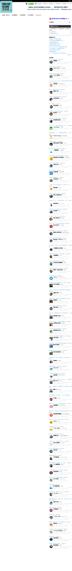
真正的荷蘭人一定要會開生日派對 (57, 48)
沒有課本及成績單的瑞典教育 (54, 261)
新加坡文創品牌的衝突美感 (54, 73)
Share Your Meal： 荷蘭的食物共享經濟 (58, 46)
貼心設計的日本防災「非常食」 (55, 193)
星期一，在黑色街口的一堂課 (54, 89)
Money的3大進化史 (52, 170)
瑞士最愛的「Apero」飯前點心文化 (55, 209)
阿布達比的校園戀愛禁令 (53, 177)
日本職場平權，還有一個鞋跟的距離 (55, 529)
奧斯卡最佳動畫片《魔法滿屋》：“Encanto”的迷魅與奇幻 (59, 395)
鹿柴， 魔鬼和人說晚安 (53, 59)
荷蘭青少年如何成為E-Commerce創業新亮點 (57, 521)
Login (70, 3)
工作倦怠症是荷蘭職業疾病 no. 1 (57, 40)
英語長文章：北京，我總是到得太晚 (55, 477)
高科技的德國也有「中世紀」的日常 (55, 230)
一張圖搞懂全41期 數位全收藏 (54, 373)
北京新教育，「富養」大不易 (54, 216)
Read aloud (38, 15)
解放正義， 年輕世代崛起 (53, 433)
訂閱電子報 (57, 3)
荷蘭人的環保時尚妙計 (55, 45)
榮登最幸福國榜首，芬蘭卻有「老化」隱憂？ (57, 462)
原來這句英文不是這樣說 (60, 18)
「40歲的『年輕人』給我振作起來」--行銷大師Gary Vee (59, 184)
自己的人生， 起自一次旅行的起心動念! (56, 419)
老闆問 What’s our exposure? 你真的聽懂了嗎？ (57, 403)
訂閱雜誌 (64, 3)
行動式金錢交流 (52, 484)
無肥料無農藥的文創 (53, 455)
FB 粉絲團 (38, 3)
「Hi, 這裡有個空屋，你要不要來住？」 (59, 53)
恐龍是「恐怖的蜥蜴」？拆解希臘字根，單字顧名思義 (59, 386)
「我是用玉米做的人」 (53, 141)
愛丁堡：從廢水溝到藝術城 (54, 448)
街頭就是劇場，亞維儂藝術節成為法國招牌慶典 (58, 343)
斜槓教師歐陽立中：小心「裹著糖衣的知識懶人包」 (58, 132)
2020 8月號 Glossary (52, 275)
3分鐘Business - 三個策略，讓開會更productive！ (58, 125)
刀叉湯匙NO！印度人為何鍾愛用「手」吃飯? (57, 282)
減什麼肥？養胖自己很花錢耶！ (55, 543)
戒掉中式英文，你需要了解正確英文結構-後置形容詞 (59, 410)
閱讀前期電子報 (54, 33)
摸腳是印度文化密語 (53, 507)
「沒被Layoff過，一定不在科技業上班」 (56, 441)
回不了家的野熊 (52, 103)
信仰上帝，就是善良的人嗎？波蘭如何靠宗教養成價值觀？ (60, 289)
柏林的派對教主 (52, 536)
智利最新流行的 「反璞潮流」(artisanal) (56, 491)
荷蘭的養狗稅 (53, 51)
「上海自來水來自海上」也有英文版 (55, 470)
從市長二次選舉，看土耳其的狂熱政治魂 (56, 223)
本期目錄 (45, 3)
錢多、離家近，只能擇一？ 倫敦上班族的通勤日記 (58, 245)
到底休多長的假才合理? (55, 50)
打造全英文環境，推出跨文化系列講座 (56, 155)
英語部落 (51, 3)
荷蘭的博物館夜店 (54, 42)
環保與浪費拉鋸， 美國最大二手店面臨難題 (57, 298)
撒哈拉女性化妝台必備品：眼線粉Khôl (56, 268)
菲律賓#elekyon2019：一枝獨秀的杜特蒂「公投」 (58, 200)
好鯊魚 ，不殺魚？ (52, 66)
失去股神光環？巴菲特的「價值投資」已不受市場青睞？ (59, 357)
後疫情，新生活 (6, 15)
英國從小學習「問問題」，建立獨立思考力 (57, 253)
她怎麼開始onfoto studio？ (54, 426)
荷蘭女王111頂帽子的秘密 (55, 39)
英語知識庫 (23, 15)
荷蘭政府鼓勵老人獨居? (55, 43)
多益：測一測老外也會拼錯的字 (55, 148)
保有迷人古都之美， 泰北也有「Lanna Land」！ (58, 379)
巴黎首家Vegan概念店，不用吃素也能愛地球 (57, 321)
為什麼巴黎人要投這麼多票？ (54, 163)
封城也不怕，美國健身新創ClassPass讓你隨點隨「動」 (59, 312)
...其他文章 (68, 54)
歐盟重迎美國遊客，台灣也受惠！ (55, 366)
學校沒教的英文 (52, 514)
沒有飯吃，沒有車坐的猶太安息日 (55, 96)
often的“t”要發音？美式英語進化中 (55, 305)
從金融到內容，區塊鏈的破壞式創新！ (56, 111)
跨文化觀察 (31, 15)
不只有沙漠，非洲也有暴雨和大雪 (55, 328)
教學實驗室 (15, 15)
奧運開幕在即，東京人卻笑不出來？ (55, 350)
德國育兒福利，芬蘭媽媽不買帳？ (55, 118)
